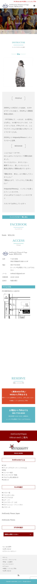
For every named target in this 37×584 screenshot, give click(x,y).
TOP (4, 465)
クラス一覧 (6, 492)
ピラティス (6, 507)
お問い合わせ (7, 549)
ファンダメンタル (8, 495)
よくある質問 (7, 546)
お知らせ (6, 479)
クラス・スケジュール (9, 559)
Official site (17, 1)
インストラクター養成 (10, 475)
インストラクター (8, 564)
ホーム (5, 557)
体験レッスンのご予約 (29, 1)
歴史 (4, 470)
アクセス (6, 566)
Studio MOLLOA (8, 235)
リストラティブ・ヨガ (10, 502)
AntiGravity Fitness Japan (11, 513)
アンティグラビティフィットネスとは (15, 467)
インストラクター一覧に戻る (19, 217)
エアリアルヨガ (8, 497)
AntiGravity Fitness (8, 520)
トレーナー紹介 (8, 472)
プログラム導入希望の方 (10, 477)
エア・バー (6, 500)
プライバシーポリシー (9, 551)
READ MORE (18, 453)
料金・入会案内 (7, 562)
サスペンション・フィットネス (13, 504)
